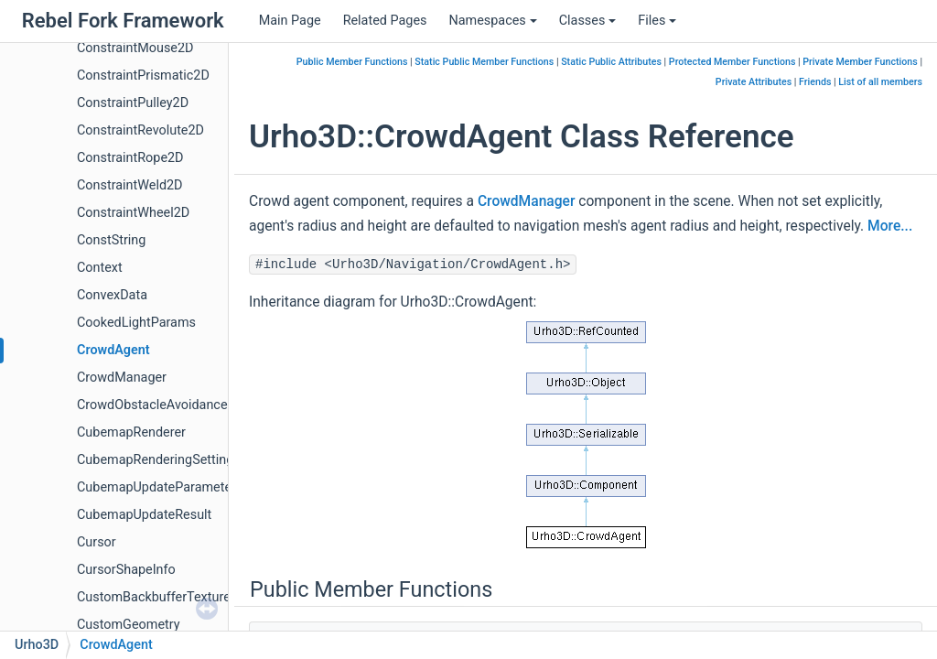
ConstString (111, 240)
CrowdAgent (113, 350)
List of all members (880, 82)
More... (889, 226)
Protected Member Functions (732, 62)
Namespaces (492, 20)
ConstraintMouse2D (135, 48)
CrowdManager (122, 377)
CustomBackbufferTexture (154, 597)
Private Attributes (754, 82)
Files (657, 20)
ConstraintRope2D (130, 158)
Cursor (96, 542)
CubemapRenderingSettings (159, 460)
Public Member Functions (352, 62)
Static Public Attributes (611, 62)
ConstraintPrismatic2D (143, 75)
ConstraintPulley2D (132, 103)
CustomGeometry (128, 624)
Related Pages (385, 20)
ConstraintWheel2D (133, 213)
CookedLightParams (136, 322)
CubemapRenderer (131, 432)
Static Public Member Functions (484, 62)
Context (100, 267)
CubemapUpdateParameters (159, 487)
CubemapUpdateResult (144, 515)
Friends (815, 82)
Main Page (290, 20)
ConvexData (112, 295)
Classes (588, 20)
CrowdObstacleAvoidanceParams (175, 405)
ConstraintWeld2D (130, 185)
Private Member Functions (859, 62)
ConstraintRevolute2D (140, 130)
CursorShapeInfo (126, 570)
